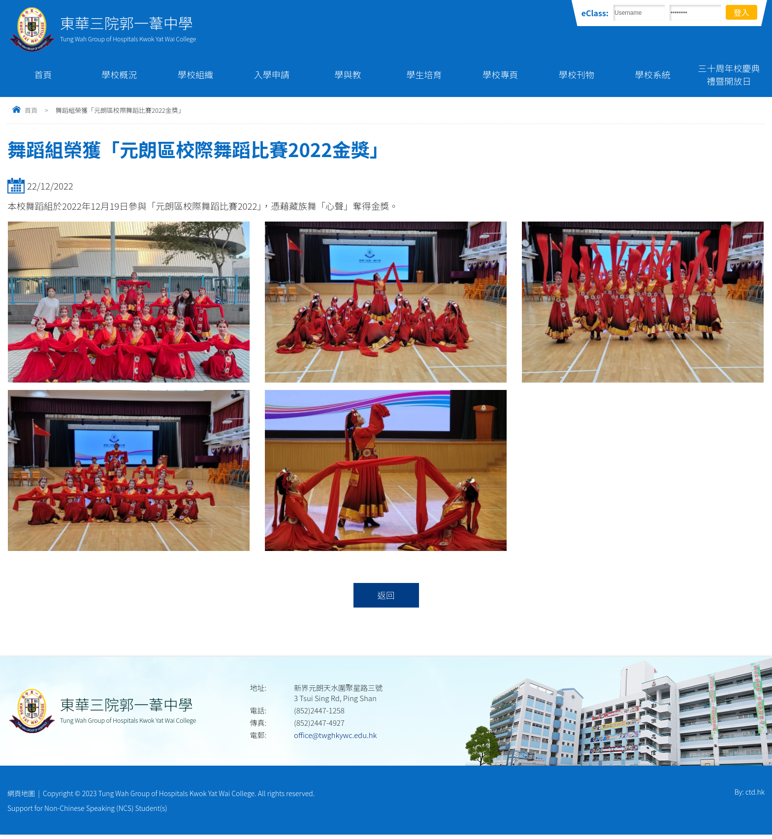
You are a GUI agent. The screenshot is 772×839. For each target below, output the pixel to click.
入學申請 (272, 74)
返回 (386, 595)
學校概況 (119, 74)
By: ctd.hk (750, 795)
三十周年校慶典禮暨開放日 (729, 74)
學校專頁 (500, 74)
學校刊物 (576, 74)
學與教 (348, 74)
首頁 (43, 74)
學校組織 (195, 74)
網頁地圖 (21, 795)
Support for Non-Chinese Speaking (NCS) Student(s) (87, 811)
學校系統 (653, 74)
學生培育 (424, 74)
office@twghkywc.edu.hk (335, 736)
